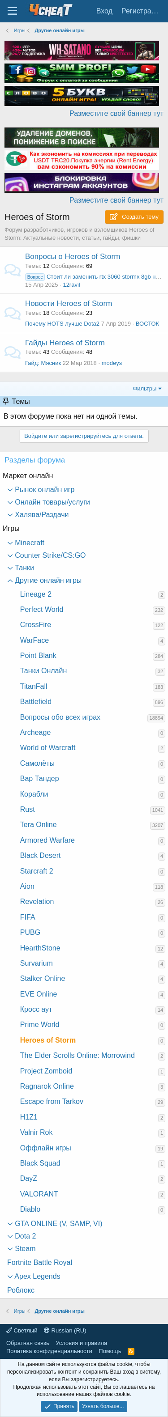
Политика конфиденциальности (49, 1351)
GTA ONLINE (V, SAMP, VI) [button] (58, 1223)
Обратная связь (27, 1343)
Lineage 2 (36, 594)
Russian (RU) (65, 1330)
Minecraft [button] (28, 543)
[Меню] (12, 11)
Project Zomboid (46, 1071)
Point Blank (38, 655)
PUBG (30, 932)
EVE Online (38, 994)
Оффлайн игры (45, 1148)
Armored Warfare (47, 840)
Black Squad (40, 1163)
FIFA (27, 917)
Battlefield (36, 701)
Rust (27, 809)
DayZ (28, 1178)
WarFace (34, 640)
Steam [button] (24, 1248)
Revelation (37, 901)
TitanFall (33, 686)
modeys (112, 363)
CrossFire (35, 624)
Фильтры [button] (144, 388)
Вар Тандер (39, 778)
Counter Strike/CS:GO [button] (49, 555)
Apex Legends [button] (36, 1276)
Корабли (34, 794)
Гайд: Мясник (43, 363)
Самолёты (37, 763)
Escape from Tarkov (51, 1101)
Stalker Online (42, 978)
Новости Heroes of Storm (68, 303)
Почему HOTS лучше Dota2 (62, 323)
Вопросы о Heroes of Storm (72, 256)
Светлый (21, 1330)
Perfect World (42, 609)
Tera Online (38, 824)
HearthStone (40, 948)
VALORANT (39, 1194)
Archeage (35, 732)
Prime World (40, 1024)
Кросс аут (36, 1009)
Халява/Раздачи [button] (41, 514)
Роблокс (20, 1290)
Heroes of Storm (48, 1040)
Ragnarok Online (47, 1086)
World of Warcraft (48, 747)
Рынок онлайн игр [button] (44, 489)
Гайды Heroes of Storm (65, 343)
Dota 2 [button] (24, 1236)
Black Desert (40, 855)
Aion (27, 886)
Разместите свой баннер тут (116, 113)
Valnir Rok (36, 1132)
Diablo (30, 1209)
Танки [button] (23, 568)
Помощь (110, 1351)
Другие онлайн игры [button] (47, 580)
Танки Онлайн (43, 671)
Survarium (36, 963)
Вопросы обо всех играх (60, 717)
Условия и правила (81, 1343)
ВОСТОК (147, 323)
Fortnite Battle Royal (39, 1262)
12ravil (71, 284)
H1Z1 (29, 1117)
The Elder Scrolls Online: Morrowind (77, 1055)
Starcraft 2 (36, 871)
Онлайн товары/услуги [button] (51, 502)
